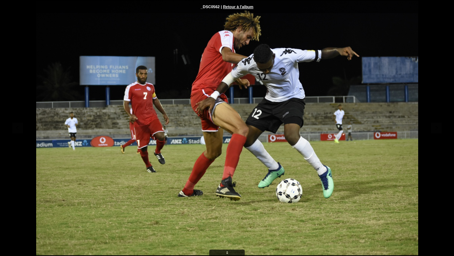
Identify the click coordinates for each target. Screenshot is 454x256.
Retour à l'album (238, 7)
